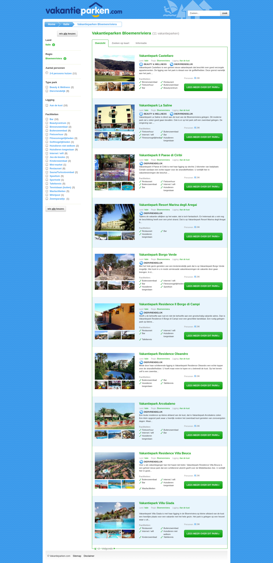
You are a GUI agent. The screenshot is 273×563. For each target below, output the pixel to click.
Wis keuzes (67, 33)
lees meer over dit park (203, 87)
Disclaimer (89, 556)
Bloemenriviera (54, 58)
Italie (48, 44)
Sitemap (77, 556)
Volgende (107, 548)
